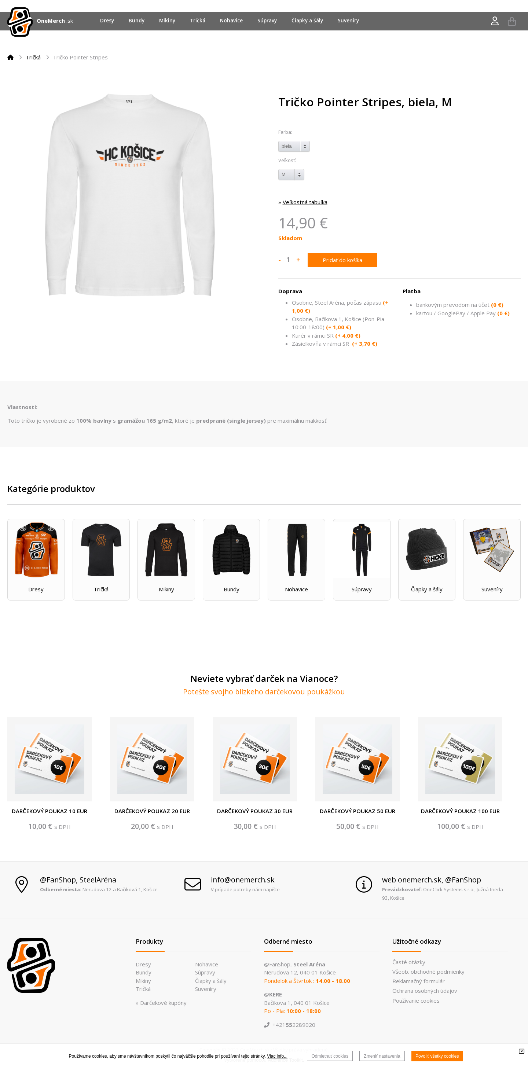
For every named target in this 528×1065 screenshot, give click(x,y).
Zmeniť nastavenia (382, 1056)
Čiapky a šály (427, 589)
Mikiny (166, 589)
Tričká (33, 57)
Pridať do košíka (342, 260)
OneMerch (51, 20)
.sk (69, 20)
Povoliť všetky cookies (437, 1056)
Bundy (231, 589)
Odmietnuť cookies (329, 1056)
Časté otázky (408, 962)
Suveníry (492, 589)
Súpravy (362, 589)
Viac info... (277, 1056)
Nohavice (296, 589)
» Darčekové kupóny (161, 1002)
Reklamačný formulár (418, 981)
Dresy (36, 589)
